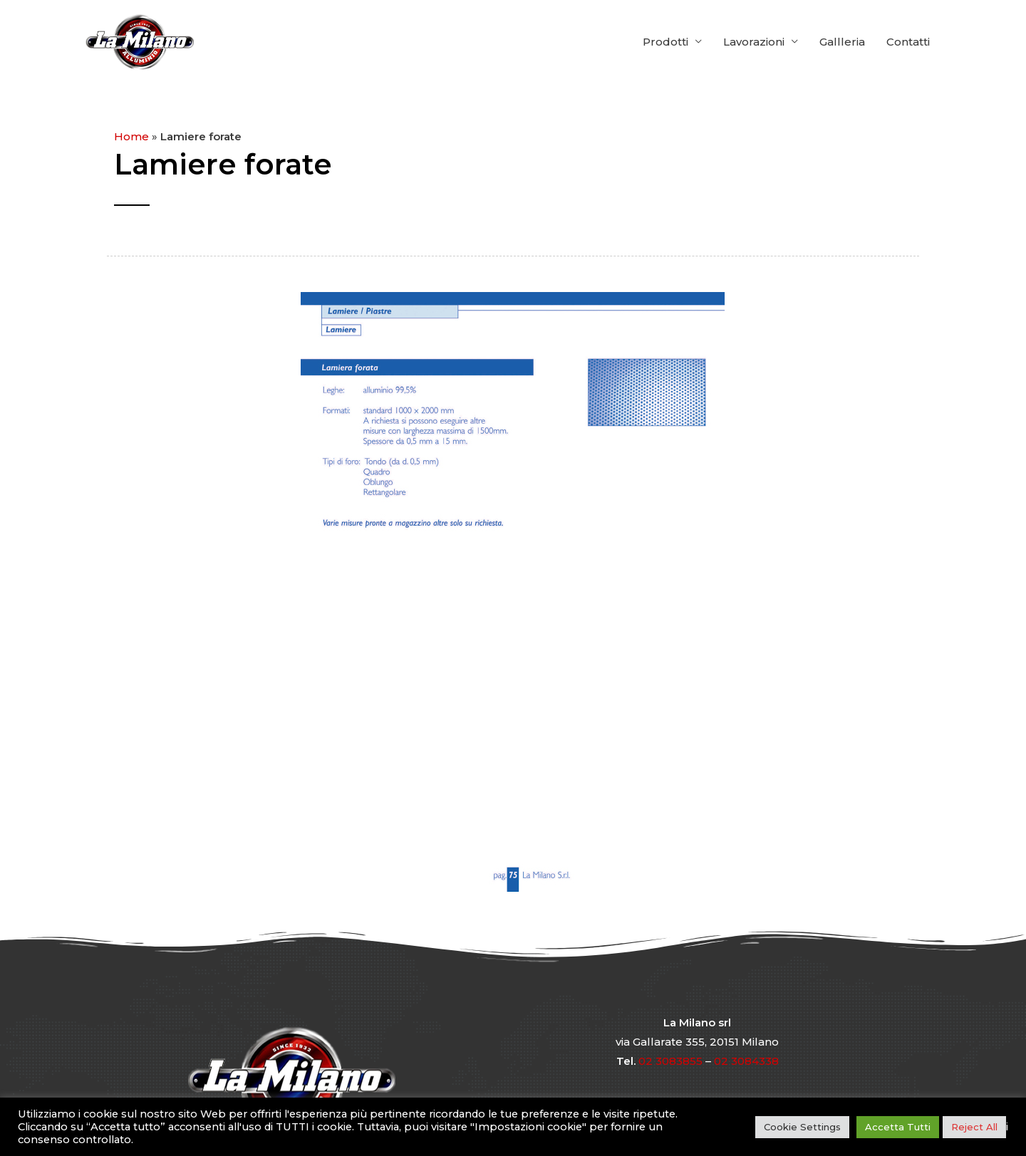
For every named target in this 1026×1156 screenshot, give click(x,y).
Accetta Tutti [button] (898, 1126)
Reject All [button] (974, 1126)
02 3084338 (746, 1061)
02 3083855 (670, 1061)
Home (131, 136)
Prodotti (665, 41)
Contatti (908, 41)
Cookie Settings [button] (802, 1126)
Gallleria (842, 41)
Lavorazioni (753, 41)
